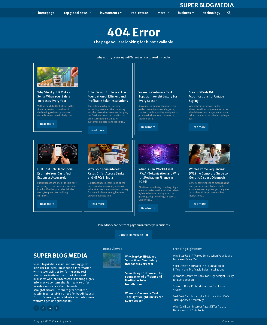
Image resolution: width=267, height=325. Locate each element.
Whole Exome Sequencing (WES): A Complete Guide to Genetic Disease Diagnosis (208, 173)
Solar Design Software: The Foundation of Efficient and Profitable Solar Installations (108, 96)
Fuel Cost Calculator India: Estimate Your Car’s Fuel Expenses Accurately (55, 173)
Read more (47, 123)
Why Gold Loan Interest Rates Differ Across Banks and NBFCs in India (106, 173)
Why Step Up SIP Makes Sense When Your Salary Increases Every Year (54, 96)
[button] (229, 13)
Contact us (228, 321)
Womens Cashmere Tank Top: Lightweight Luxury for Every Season (158, 96)
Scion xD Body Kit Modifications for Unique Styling (206, 96)
